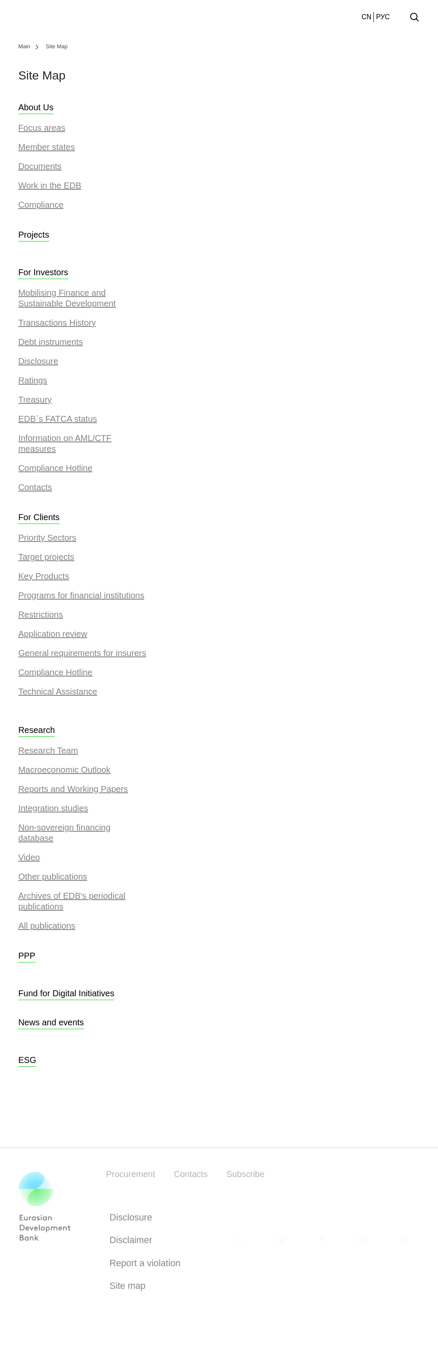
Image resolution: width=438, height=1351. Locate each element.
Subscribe (245, 1174)
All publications (46, 925)
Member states (46, 147)
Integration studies (53, 808)
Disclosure (38, 361)
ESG (27, 1060)
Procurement (130, 1174)
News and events (51, 1022)
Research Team (48, 750)
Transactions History (57, 322)
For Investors (43, 272)
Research (36, 730)
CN (366, 17)
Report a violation (145, 1265)
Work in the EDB (49, 185)
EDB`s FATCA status (57, 419)
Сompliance (41, 204)
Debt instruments (50, 342)
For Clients (39, 517)
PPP (27, 955)
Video (29, 857)
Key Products (43, 576)
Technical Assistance (58, 691)
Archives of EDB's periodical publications (72, 901)
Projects (33, 234)
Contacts (35, 487)
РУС (383, 17)
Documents (40, 166)
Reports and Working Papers (73, 789)
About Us (35, 107)
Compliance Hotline (55, 468)
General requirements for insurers (82, 653)
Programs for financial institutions (81, 595)
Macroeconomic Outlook (64, 769)
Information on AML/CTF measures (65, 443)
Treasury (35, 399)
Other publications (52, 876)
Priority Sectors (47, 537)
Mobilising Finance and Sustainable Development (67, 298)
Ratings (32, 380)
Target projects (46, 557)
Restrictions (40, 614)
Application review (52, 634)
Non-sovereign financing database (64, 833)
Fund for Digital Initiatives (66, 993)
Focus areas (41, 127)
